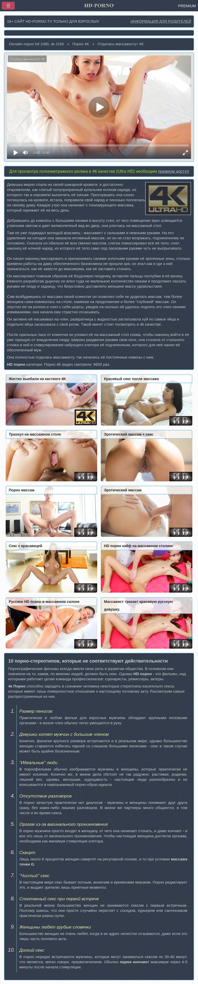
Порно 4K (80, 44)
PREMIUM (187, 6)
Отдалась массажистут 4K (120, 44)
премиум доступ (173, 171)
